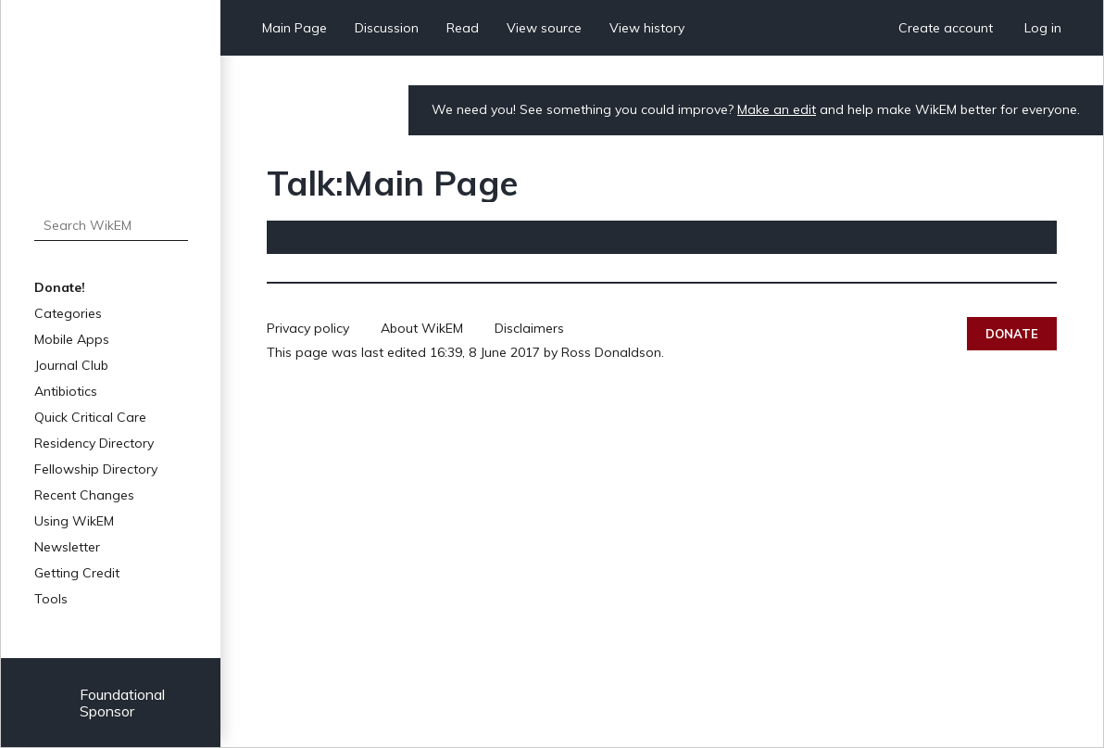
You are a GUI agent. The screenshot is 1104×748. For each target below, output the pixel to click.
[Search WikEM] (111, 225)
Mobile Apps (71, 339)
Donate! (59, 287)
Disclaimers (529, 328)
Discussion (387, 27)
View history (646, 27)
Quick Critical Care (90, 417)
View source (544, 27)
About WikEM (422, 328)
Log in (1042, 27)
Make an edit (776, 109)
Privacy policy (308, 328)
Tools (51, 598)
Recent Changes (84, 495)
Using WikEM (74, 521)
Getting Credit (76, 572)
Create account (945, 27)
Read (462, 27)
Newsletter (67, 547)
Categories (68, 313)
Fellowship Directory (95, 469)
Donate (1011, 333)
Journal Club (71, 365)
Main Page (294, 27)
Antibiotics (65, 391)
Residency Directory (94, 443)
